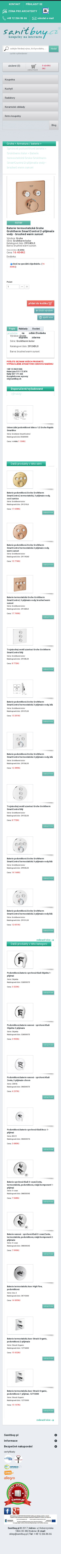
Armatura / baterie (28, 143)
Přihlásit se (34, 4)
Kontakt (14, 4)
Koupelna (10, 79)
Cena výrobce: (12, 250)
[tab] (19, 223)
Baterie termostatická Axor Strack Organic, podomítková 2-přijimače (27, 1340)
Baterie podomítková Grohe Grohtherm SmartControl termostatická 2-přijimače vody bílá (29, 912)
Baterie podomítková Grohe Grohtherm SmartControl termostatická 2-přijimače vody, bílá (30, 755)
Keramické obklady (15, 106)
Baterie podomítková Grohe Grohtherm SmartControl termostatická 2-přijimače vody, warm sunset (28, 548)
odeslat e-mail (45, 18)
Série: (10, 241)
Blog (54, 125)
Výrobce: (11, 238)
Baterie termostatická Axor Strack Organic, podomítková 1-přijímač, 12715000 (27, 1392)
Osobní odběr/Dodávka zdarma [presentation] (37, 333)
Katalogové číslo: (15, 243)
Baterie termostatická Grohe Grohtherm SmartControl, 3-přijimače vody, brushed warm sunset (28, 600)
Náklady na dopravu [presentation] (23, 333)
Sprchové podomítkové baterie (25, 148)
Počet (9, 282)
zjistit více (46, 317)
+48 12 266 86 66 (17, 18)
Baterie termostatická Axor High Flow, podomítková (24, 1288)
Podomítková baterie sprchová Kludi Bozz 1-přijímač (28, 1131)
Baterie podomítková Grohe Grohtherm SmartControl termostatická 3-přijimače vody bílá (29, 860)
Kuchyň (9, 88)
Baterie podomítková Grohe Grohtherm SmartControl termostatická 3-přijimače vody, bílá (30, 703)
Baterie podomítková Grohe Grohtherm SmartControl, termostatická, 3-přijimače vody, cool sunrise (28, 496)
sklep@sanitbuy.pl (18, 1534)
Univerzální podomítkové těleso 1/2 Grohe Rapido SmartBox (30, 429)
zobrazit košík (32, 70)
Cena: (10, 252)
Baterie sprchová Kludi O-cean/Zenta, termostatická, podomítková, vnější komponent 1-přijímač (30, 1185)
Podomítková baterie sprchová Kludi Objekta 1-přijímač (29, 974)
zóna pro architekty (22, 11)
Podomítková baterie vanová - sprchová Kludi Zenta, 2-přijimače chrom (28, 1079)
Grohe (10, 143)
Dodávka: (11, 256)
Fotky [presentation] (18, 223)
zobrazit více (45, 940)
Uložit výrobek (44, 310)
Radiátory (10, 97)
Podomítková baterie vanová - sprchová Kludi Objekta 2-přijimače (28, 1026)
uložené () (14, 65)
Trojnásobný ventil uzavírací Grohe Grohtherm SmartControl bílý (28, 651)
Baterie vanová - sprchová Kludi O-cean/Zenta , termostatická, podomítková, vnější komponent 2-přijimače (30, 1237)
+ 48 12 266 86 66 (43, 1534)
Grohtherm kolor (17, 153)
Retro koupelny (13, 116)
